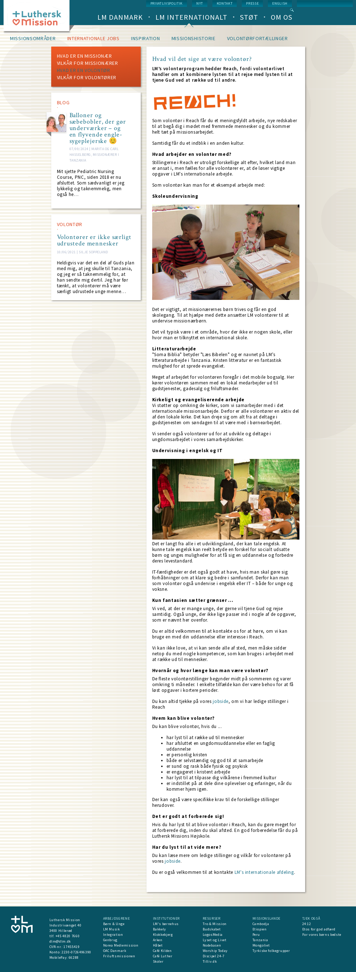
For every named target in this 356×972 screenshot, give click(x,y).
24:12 (306, 923)
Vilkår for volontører (87, 77)
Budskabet (212, 929)
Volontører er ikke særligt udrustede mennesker (94, 240)
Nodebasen (212, 945)
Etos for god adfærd (319, 929)
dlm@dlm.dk (60, 941)
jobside (220, 701)
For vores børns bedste (321, 934)
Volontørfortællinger (257, 38)
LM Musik (111, 929)
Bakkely (160, 929)
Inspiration (145, 38)
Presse (252, 3)
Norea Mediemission (121, 945)
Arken (158, 940)
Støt (249, 17)
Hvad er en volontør (83, 70)
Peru (256, 934)
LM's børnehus (166, 923)
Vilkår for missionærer (87, 63)
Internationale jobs (93, 38)
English (280, 3)
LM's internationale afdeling (264, 872)
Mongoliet (261, 945)
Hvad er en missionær (84, 56)
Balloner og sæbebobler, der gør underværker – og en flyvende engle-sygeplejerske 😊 (97, 128)
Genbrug (110, 940)
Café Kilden (162, 950)
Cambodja (260, 923)
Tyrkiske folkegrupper (271, 950)
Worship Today (215, 950)
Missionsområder (33, 38)
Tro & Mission (215, 923)
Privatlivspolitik (166, 3)
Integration (113, 934)
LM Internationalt (191, 17)
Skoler (158, 961)
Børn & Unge (114, 923)
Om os (281, 17)
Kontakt (225, 3)
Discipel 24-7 (214, 956)
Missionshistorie (194, 38)
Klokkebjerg (163, 934)
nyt (199, 3)
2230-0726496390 (76, 952)
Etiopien (259, 929)
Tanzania (260, 940)
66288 (74, 957)
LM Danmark (120, 17)
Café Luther (163, 956)
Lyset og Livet (215, 940)
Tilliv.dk (210, 961)
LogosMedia (213, 934)
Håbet (158, 945)
